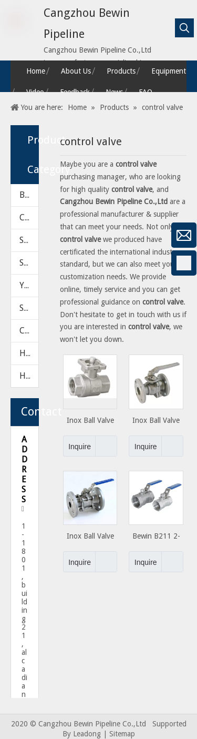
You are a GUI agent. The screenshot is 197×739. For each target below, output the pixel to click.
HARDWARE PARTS (28, 376)
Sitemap (122, 734)
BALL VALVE (28, 195)
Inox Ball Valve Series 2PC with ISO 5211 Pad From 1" (90, 420)
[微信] (13, 235)
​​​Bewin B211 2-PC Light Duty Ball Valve (156, 536)
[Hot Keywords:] (184, 27)
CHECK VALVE (28, 217)
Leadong (87, 734)
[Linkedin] (13, 318)
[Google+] (13, 290)
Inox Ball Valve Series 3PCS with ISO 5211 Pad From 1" (156, 420)
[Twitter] (13, 346)
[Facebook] (13, 263)
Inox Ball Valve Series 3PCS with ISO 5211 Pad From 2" (90, 536)
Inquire (77, 446)
